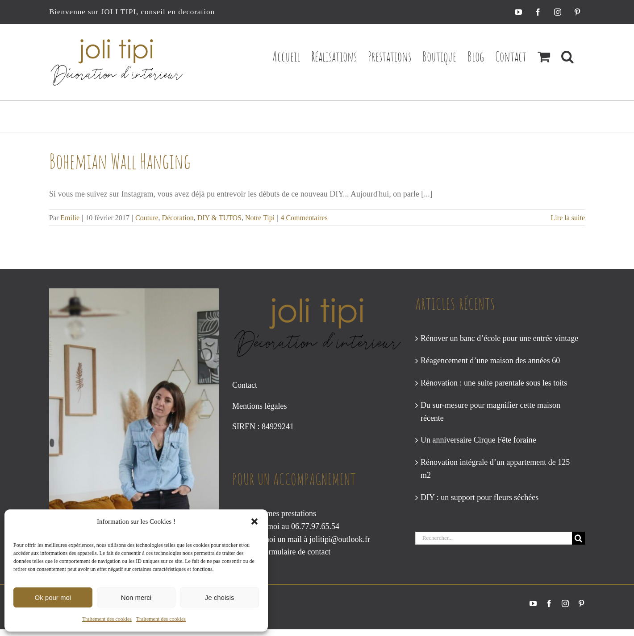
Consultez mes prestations (274, 513)
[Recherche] (578, 538)
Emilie (69, 218)
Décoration (178, 218)
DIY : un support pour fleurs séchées (479, 497)
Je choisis (219, 597)
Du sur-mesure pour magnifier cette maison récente (490, 412)
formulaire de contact (296, 551)
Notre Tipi (260, 218)
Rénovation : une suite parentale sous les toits (494, 382)
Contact (244, 385)
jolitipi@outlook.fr (339, 539)
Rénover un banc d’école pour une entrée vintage (499, 338)
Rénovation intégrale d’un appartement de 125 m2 (495, 469)
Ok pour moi (52, 597)
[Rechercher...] (493, 538)
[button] (254, 521)
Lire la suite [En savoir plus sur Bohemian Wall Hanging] (568, 218)
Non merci (136, 597)
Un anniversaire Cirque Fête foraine (478, 439)
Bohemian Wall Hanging (120, 161)
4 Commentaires (303, 218)
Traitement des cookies (107, 619)
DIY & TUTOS (219, 218)
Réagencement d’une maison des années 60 (490, 360)
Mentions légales (259, 406)
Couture (146, 218)
